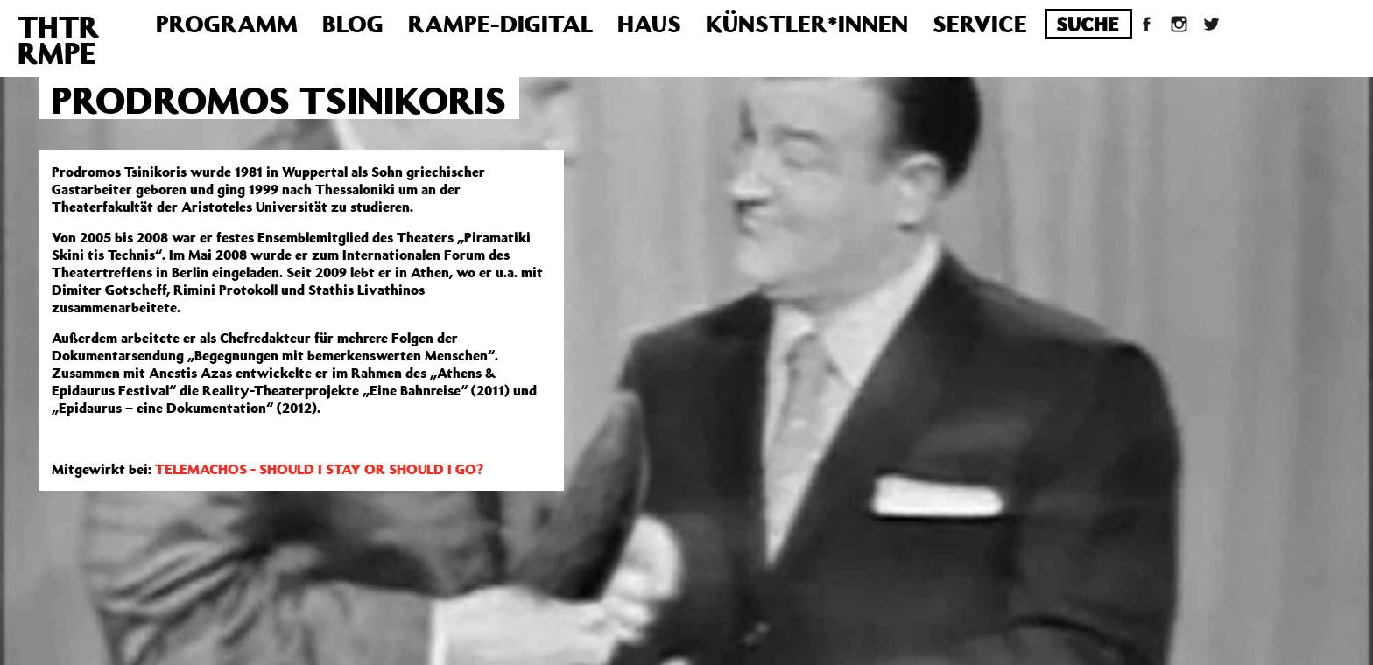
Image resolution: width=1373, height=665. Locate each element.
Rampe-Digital (500, 23)
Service (980, 23)
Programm (227, 23)
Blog (353, 23)
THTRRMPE (58, 39)
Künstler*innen (807, 23)
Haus (649, 23)
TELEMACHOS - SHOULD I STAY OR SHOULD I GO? (319, 469)
